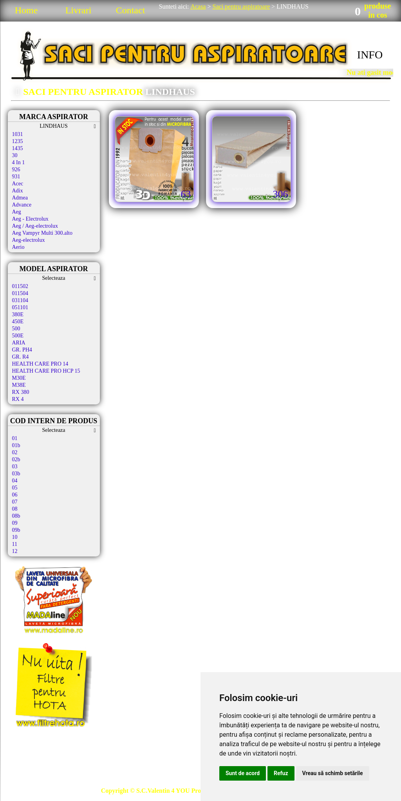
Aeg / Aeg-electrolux (35, 226)
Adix (17, 191)
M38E (19, 385)
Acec (17, 184)
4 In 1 (18, 162)
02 (15, 452)
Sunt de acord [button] (243, 773)
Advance (22, 205)
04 (15, 481)
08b (16, 516)
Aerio (18, 247)
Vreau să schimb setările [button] (332, 773)
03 (15, 466)
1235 (17, 141)
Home (26, 10)
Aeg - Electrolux (30, 219)
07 (15, 502)
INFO (370, 55)
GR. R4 (20, 357)
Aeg (16, 212)
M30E (19, 378)
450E (18, 321)
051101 (20, 307)
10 (15, 537)
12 (15, 551)
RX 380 (20, 392)
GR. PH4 (22, 350)
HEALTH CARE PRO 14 (40, 364)
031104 (20, 300)
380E (18, 314)
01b (16, 445)
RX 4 (18, 399)
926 (16, 169)
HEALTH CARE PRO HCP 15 (46, 371)
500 (16, 329)
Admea (20, 198)
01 (15, 438)
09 (15, 523)
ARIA (18, 343)
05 (15, 488)
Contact (130, 10)
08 (15, 509)
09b (16, 530)
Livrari (78, 10)
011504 (20, 293)
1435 (17, 148)
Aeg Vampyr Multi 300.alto (42, 233)
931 (16, 176)
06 (15, 495)
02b (16, 459)
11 (14, 544)
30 (15, 155)
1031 (17, 134)
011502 (20, 286)
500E (18, 336)
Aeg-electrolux (28, 240)
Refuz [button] (281, 773)
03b (16, 474)
